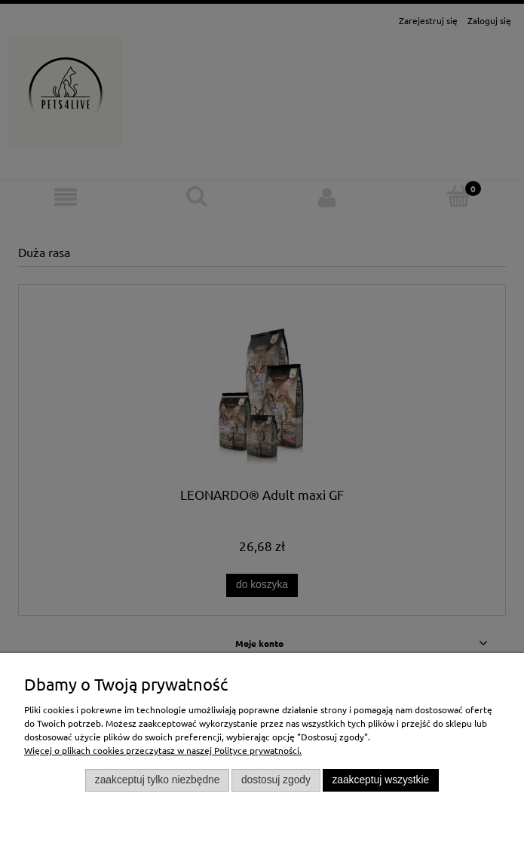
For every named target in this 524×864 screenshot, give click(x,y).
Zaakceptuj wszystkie (380, 780)
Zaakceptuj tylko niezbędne (157, 780)
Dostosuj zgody (276, 780)
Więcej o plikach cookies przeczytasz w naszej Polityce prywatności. (163, 750)
